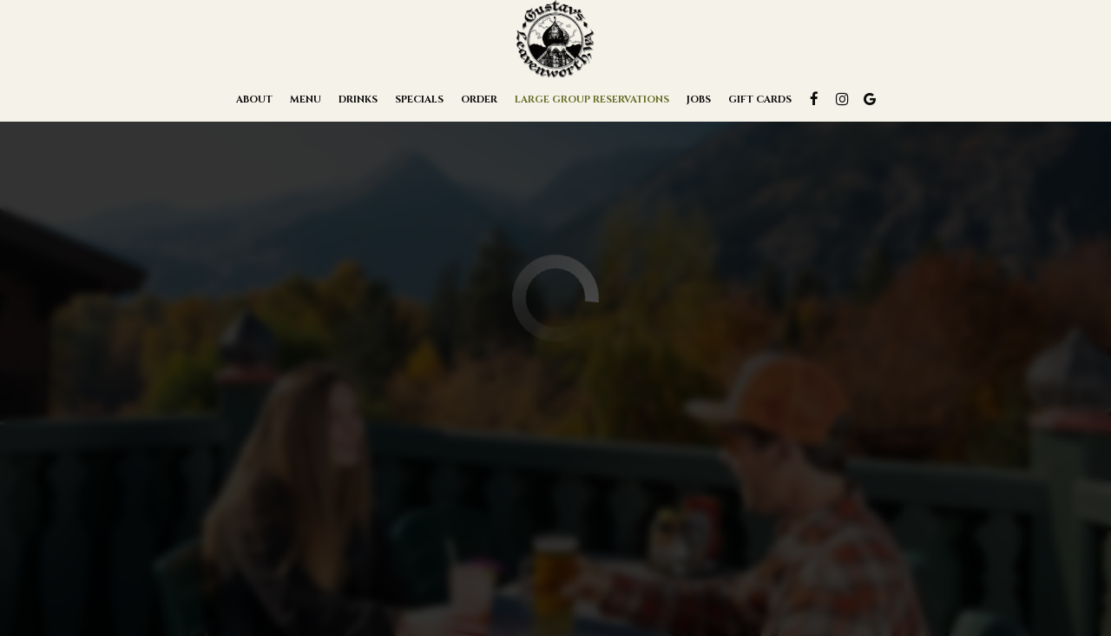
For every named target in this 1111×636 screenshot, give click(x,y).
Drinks (358, 99)
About (254, 99)
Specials (419, 99)
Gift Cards (760, 99)
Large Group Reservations (592, 99)
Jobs (699, 99)
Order (479, 99)
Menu (305, 99)
